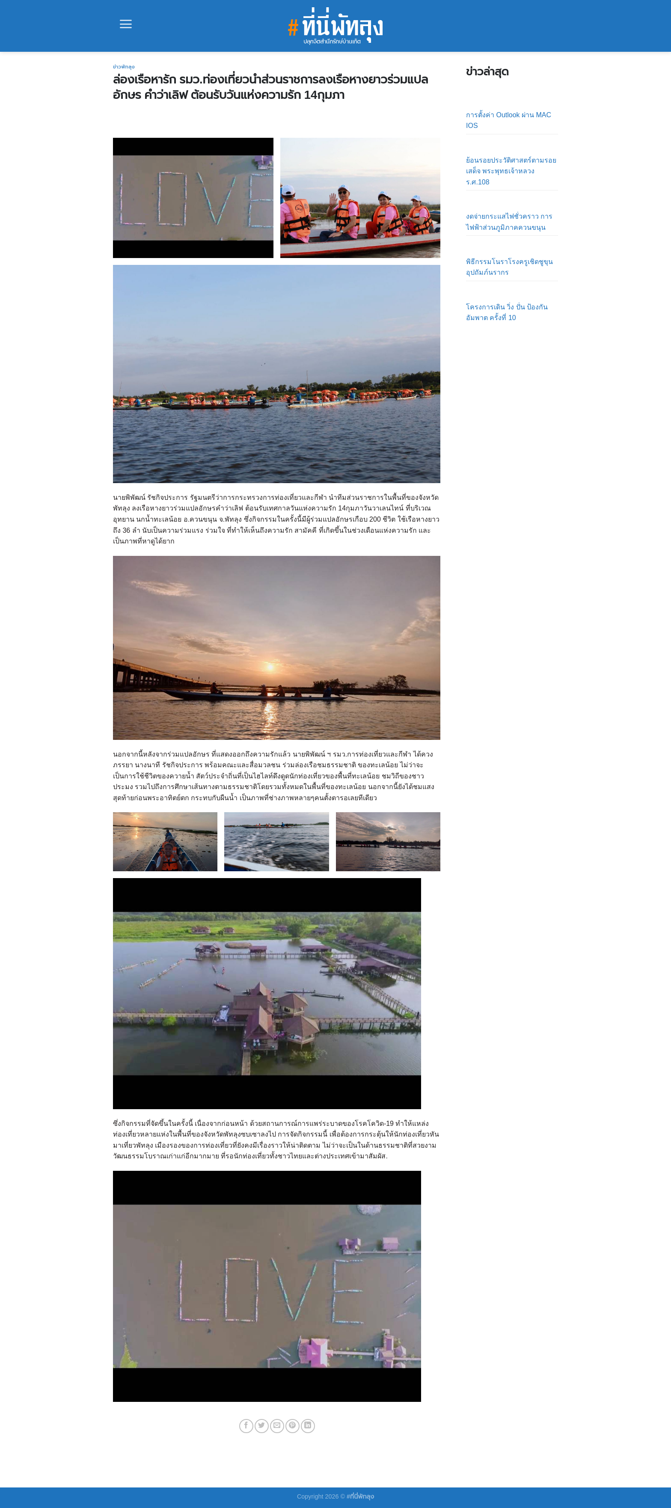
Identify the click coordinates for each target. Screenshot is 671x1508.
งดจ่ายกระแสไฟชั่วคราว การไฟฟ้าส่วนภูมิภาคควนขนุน (509, 222)
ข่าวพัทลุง (124, 66)
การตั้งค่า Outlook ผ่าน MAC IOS (508, 120)
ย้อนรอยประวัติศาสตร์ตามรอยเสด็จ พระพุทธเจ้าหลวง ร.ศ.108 (511, 171)
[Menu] (126, 24)
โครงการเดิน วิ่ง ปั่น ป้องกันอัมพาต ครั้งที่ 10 (507, 312)
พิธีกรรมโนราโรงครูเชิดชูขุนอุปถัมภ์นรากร (509, 267)
